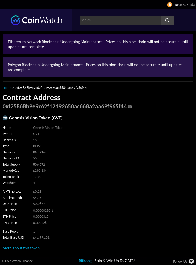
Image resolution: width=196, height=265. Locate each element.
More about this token (21, 248)
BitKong (85, 260)
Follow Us (180, 261)
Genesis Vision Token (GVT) (36, 118)
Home (7, 88)
